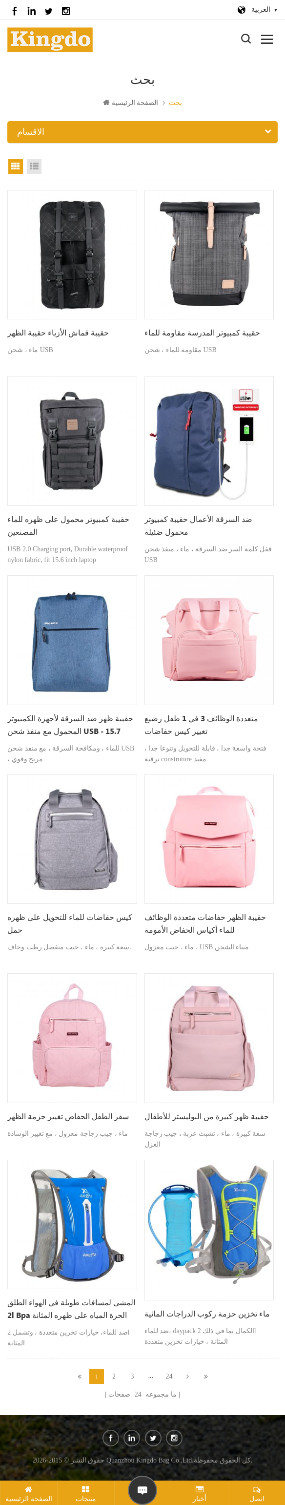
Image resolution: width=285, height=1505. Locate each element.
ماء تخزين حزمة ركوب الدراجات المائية (207, 1314)
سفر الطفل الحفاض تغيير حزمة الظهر (68, 1117)
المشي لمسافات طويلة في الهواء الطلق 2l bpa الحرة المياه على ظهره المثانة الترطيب (71, 1310)
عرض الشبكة (15, 166)
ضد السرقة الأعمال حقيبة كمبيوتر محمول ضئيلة (198, 526)
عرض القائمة (34, 166)
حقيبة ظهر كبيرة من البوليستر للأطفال (206, 1117)
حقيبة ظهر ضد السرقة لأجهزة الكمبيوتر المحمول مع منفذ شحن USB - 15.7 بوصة (70, 726)
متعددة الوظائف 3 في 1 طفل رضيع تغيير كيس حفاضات (201, 725)
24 (169, 1376)
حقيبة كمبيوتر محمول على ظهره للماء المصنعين (68, 526)
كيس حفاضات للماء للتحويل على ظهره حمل (69, 924)
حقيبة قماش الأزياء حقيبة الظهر (58, 333)
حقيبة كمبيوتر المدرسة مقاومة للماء (202, 333)
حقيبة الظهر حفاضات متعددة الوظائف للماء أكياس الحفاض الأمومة (205, 924)
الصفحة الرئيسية (131, 102)
